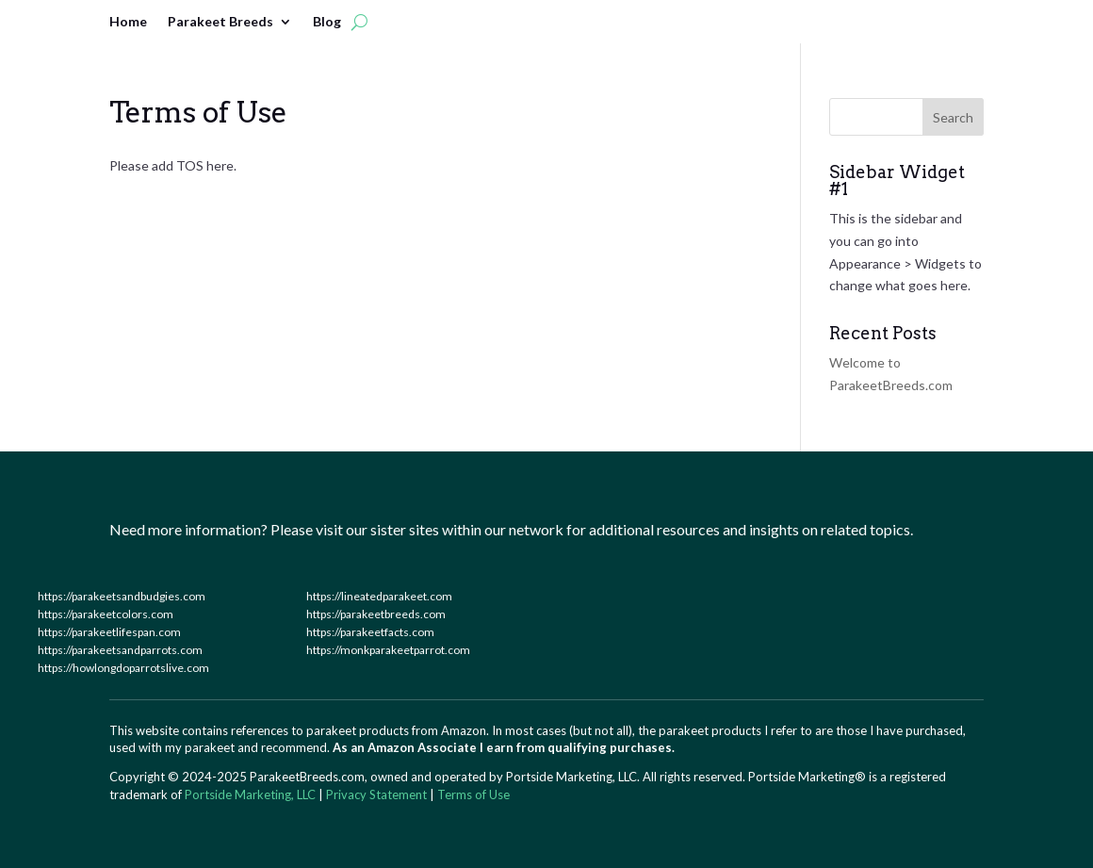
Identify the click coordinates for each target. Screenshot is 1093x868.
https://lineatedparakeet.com (379, 596)
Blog (327, 22)
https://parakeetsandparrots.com (120, 650)
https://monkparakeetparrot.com (388, 650)
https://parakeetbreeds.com (376, 614)
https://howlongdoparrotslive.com (123, 668)
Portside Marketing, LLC (250, 794)
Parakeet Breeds (220, 22)
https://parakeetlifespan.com (109, 632)
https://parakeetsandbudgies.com (121, 596)
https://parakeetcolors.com (105, 614)
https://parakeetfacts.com (370, 632)
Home (128, 22)
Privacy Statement (376, 794)
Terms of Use (473, 794)
